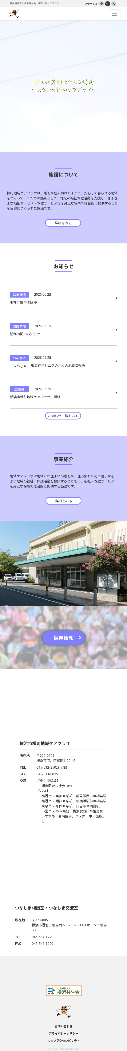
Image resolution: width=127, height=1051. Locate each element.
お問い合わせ (63, 1026)
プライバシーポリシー (63, 1033)
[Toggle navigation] (114, 13)
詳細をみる (63, 222)
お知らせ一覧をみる (63, 415)
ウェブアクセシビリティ (64, 1040)
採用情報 (67, 637)
